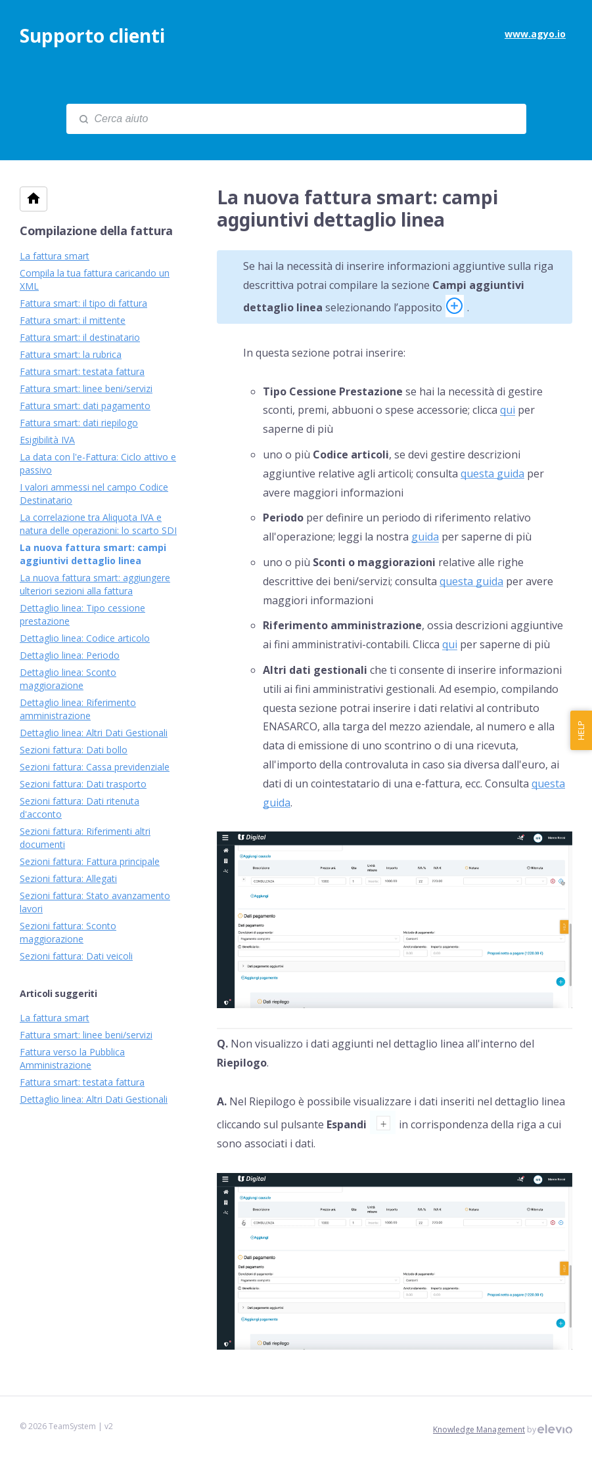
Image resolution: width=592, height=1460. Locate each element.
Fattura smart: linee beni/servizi (86, 388)
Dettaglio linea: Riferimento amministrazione (78, 709)
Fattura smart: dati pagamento (85, 405)
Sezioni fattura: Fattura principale (90, 861)
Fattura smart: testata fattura (82, 371)
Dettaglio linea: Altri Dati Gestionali (94, 732)
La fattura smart (54, 256)
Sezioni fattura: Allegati (68, 878)
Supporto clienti (92, 35)
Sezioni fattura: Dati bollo (73, 749)
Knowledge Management (479, 1429)
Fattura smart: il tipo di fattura (83, 303)
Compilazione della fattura (96, 230)
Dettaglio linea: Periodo (70, 655)
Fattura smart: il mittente (72, 320)
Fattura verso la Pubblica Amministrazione (72, 1058)
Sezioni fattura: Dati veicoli (76, 956)
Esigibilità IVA (47, 439)
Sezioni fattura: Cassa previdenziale (95, 767)
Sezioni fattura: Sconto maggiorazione (68, 932)
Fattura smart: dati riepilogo (79, 422)
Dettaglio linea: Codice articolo (85, 638)
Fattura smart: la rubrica (71, 354)
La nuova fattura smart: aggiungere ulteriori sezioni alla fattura (95, 584)
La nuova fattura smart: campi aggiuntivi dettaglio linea (93, 554)
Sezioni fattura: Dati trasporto (83, 784)
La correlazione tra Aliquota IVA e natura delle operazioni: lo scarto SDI (98, 524)
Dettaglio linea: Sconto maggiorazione (68, 679)
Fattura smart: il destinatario (80, 337)
